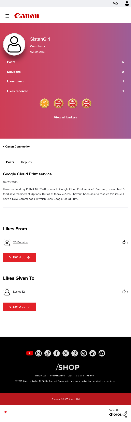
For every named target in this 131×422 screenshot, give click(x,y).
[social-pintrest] (84, 353)
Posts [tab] (10, 162)
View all (17, 257)
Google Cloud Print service (27, 174)
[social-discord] (102, 353)
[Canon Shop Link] (65, 367)
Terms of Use (40, 376)
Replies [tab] (26, 162)
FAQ (115, 3)
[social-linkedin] (92, 353)
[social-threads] (74, 353)
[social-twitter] (65, 353)
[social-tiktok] (47, 353)
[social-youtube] (29, 353)
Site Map (80, 376)
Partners (90, 376)
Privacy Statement (57, 376)
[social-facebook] (56, 353)
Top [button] (5, 412)
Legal (70, 376)
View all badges (65, 117)
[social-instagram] (38, 353)
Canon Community (26, 16)
